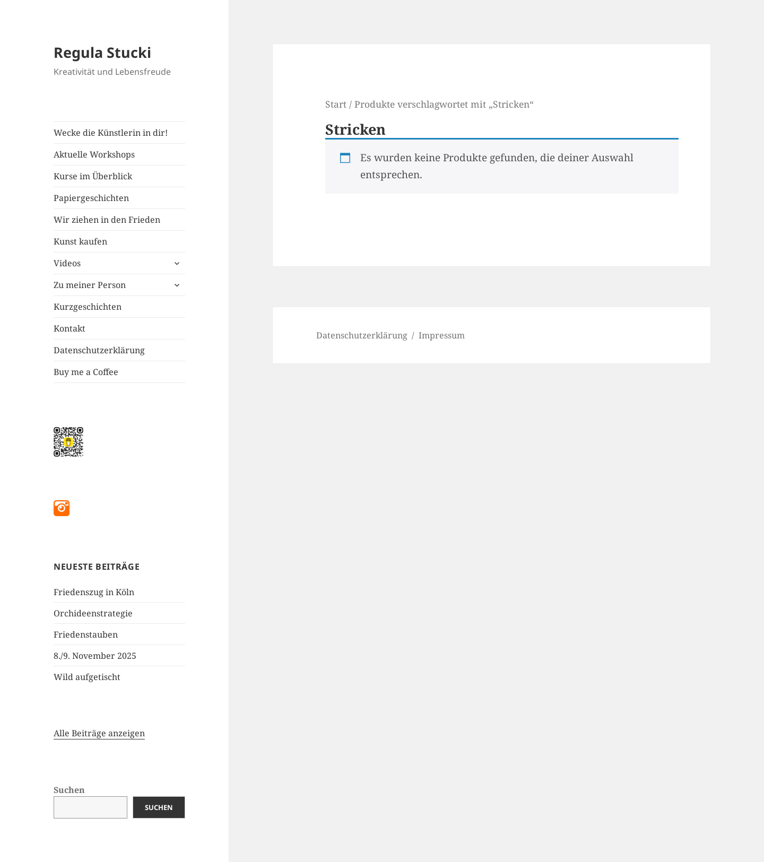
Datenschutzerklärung (99, 350)
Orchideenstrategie (93, 613)
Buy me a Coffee (86, 372)
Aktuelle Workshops (94, 154)
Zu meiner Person (90, 285)
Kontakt (69, 328)
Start (335, 104)
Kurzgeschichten (87, 306)
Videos (67, 263)
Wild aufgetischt (87, 677)
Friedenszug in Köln (94, 592)
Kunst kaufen (80, 241)
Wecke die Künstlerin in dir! (111, 132)
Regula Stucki (102, 52)
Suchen (69, 790)
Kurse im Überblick (93, 176)
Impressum (442, 335)
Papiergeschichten (91, 198)
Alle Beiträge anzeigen (99, 733)
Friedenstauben (86, 634)
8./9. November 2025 (95, 655)
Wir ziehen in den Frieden (107, 219)
